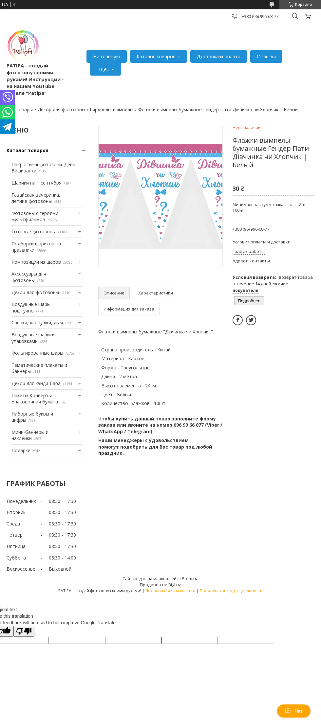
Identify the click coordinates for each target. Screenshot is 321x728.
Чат (294, 711)
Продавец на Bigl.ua (160, 585)
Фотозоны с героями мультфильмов (34, 216)
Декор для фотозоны (61, 109)
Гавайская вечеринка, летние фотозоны (35, 198)
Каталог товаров (156, 56)
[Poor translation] (23, 631)
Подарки (20, 450)
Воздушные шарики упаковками (33, 337)
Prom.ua (190, 578)
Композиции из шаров (36, 262)
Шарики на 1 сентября (36, 183)
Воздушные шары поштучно (30, 307)
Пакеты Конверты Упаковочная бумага (34, 398)
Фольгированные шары (37, 353)
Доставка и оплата (218, 56)
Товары (24, 109)
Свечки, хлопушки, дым (37, 322)
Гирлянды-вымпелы (111, 109)
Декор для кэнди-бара (36, 383)
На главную (106, 56)
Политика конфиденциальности (231, 591)
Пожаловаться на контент (170, 591)
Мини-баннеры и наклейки (29, 435)
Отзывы (266, 56)
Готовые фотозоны (33, 231)
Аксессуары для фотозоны (28, 277)
